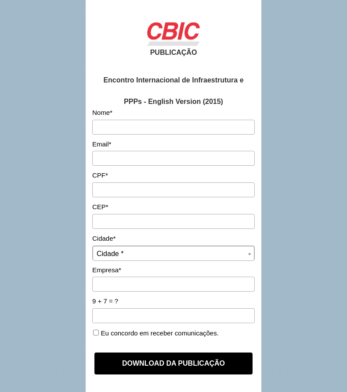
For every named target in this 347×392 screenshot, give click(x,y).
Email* (101, 144)
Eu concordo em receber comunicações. (156, 333)
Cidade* (104, 238)
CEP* (100, 206)
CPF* (100, 175)
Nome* (102, 112)
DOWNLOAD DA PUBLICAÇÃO (173, 363)
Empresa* (106, 270)
